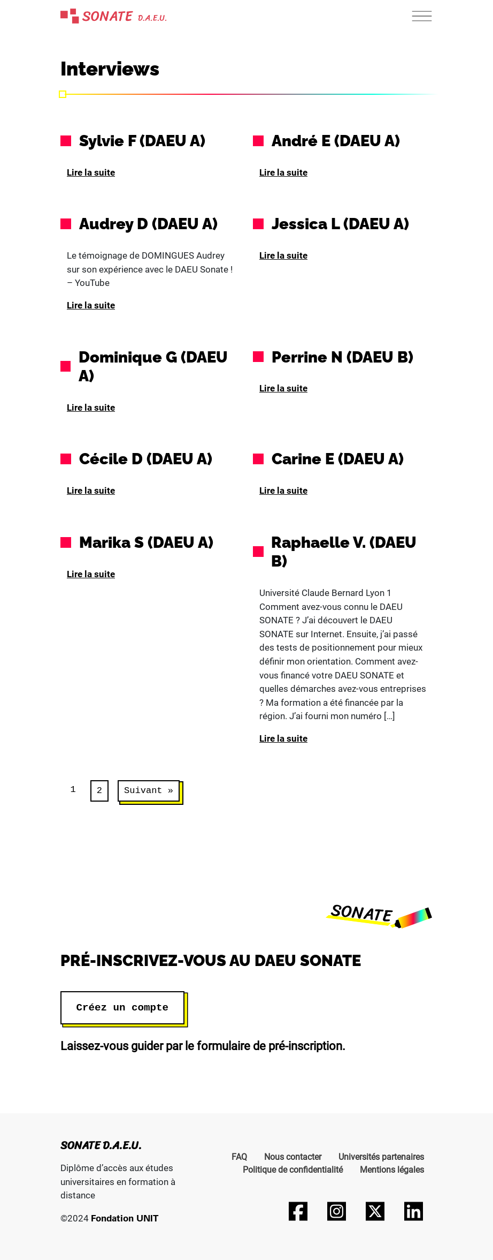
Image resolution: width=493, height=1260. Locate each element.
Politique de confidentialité (293, 1170)
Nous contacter (292, 1157)
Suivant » (148, 790)
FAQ (239, 1157)
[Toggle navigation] (422, 16)
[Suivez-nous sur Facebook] (298, 1211)
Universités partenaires (381, 1157)
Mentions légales (392, 1170)
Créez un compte (122, 1008)
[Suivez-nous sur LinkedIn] (413, 1211)
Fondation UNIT (124, 1218)
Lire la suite (91, 172)
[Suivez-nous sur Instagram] (336, 1211)
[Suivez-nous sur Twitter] (375, 1211)
